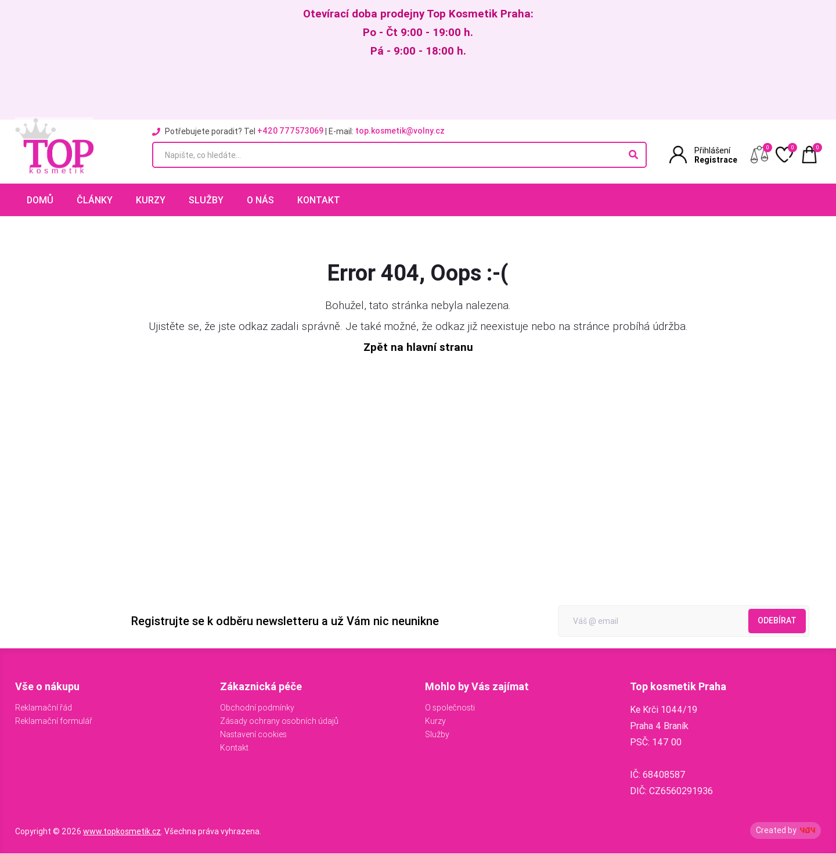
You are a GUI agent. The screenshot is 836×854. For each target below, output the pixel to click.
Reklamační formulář (53, 721)
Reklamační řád (43, 708)
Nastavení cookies (253, 735)
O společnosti (450, 708)
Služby (206, 200)
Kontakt (318, 200)
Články (95, 200)
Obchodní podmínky (257, 708)
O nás (260, 200)
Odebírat (777, 621)
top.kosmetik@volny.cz (400, 130)
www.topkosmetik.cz (122, 832)
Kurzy (150, 200)
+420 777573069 (290, 130)
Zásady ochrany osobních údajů (279, 721)
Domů (40, 200)
